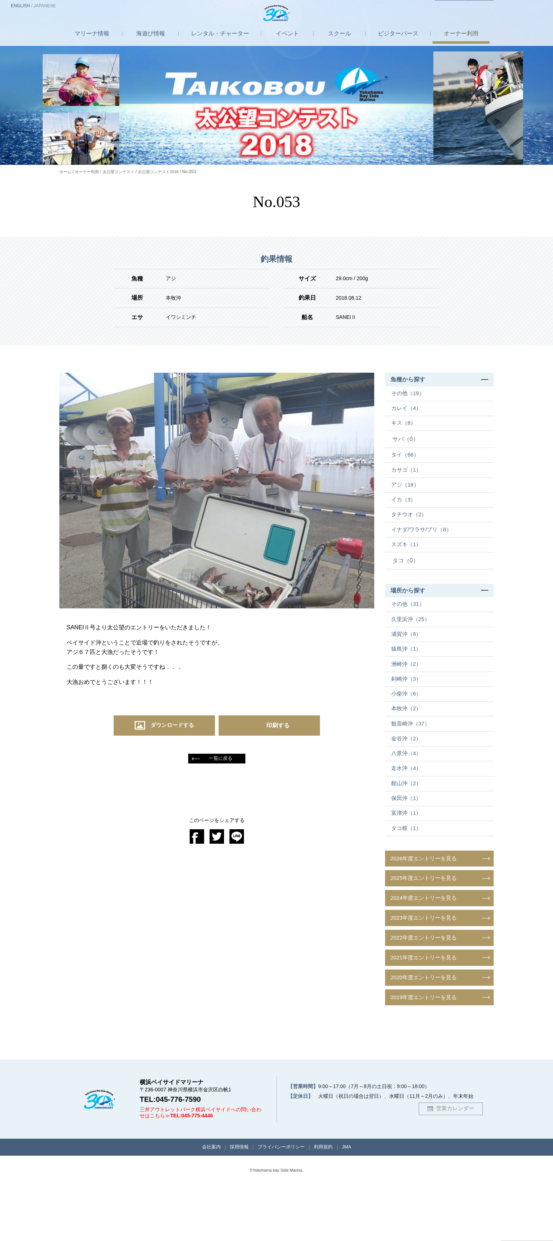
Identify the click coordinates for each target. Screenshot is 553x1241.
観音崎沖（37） (413, 759)
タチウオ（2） (411, 529)
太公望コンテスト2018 (166, 171)
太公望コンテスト (123, 171)
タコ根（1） (408, 877)
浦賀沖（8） (408, 658)
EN (20, 5)
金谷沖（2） (408, 776)
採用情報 (235, 1201)
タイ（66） (407, 462)
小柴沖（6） (408, 726)
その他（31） (410, 624)
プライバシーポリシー (281, 1201)
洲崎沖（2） (408, 692)
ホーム (65, 171)
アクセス (436, 6)
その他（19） (410, 394)
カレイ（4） (408, 411)
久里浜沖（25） (413, 641)
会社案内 (203, 1201)
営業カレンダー (455, 1162)
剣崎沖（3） (408, 709)
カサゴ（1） (408, 479)
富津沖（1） (408, 860)
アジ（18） (407, 495)
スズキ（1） (408, 563)
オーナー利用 (89, 171)
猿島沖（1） (408, 675)
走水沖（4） (408, 810)
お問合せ (474, 6)
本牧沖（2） (408, 742)
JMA (355, 1201)
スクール (339, 41)
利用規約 (328, 1201)
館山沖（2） (408, 826)
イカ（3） (405, 512)
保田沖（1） (408, 843)
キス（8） (405, 428)
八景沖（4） (408, 793)
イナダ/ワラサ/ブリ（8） (424, 546)
